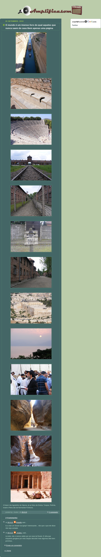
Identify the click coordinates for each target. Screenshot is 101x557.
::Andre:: (19, 533)
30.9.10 (10, 522)
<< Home (7, 551)
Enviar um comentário (14, 545)
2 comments (53, 512)
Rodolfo (19, 522)
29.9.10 (24, 512)
